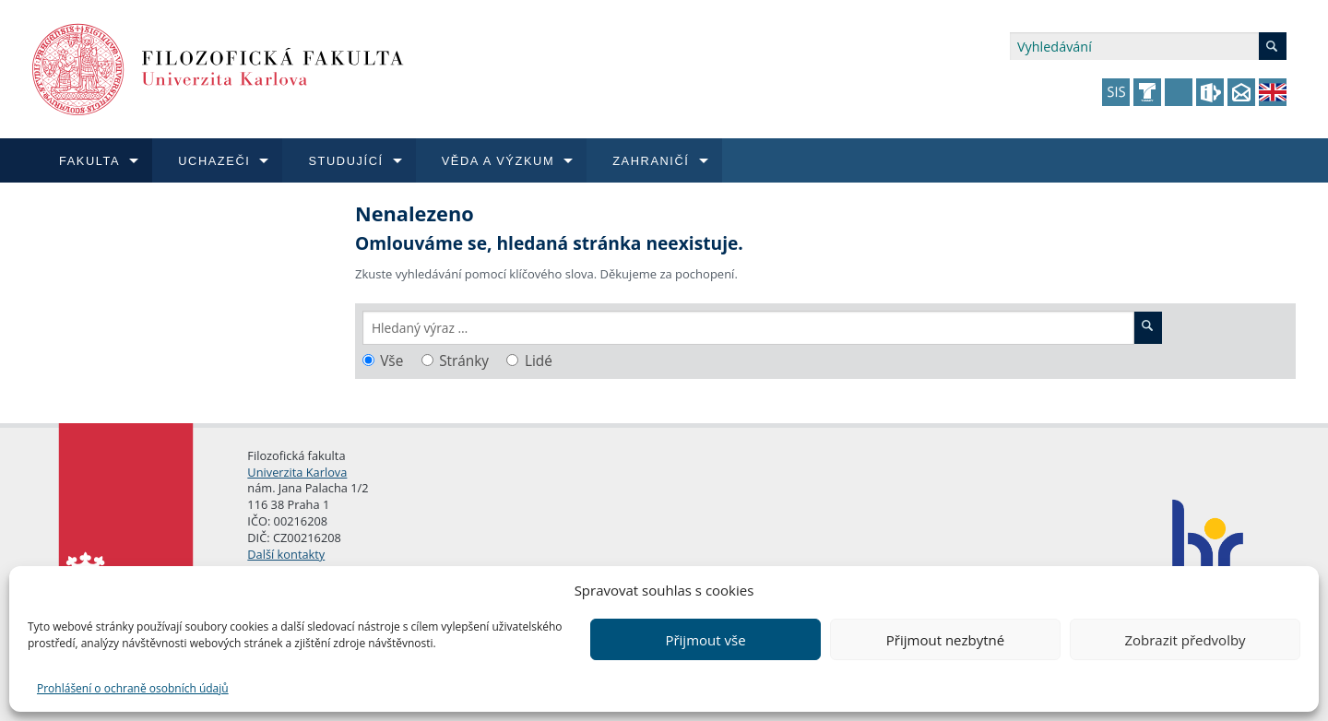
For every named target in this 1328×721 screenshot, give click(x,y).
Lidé (538, 361)
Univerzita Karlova (297, 472)
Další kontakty (286, 554)
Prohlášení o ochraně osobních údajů (133, 688)
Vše (391, 361)
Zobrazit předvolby (1184, 640)
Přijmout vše (705, 640)
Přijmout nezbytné (945, 640)
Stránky (464, 361)
